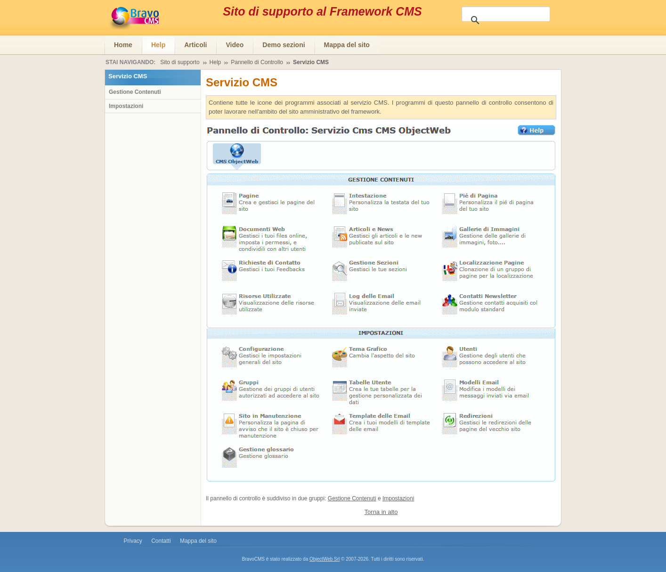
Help (215, 62)
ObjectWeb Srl (324, 559)
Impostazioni (398, 498)
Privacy (133, 541)
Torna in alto (381, 511)
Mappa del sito (198, 541)
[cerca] (507, 19)
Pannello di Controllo (257, 62)
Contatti (161, 541)
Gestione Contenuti (352, 498)
